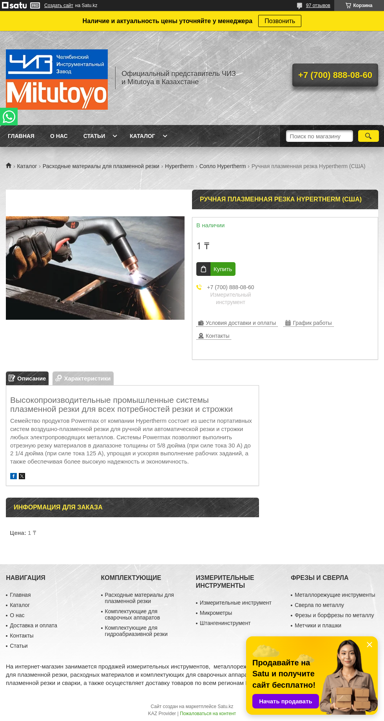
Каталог (142, 136)
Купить (223, 269)
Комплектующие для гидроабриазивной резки (136, 631)
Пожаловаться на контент (208, 713)
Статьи (94, 136)
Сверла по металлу (319, 605)
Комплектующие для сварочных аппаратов (132, 614)
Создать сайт (58, 5)
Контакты (21, 635)
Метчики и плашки (318, 625)
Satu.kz (225, 706)
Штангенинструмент (225, 623)
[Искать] (368, 136)
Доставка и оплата (33, 625)
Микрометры (216, 613)
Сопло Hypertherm (222, 166)
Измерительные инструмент (236, 603)
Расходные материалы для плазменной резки (101, 166)
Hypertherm (179, 166)
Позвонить (279, 21)
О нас (59, 136)
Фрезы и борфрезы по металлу (334, 615)
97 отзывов (318, 5)
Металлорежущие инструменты (335, 595)
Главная (21, 136)
